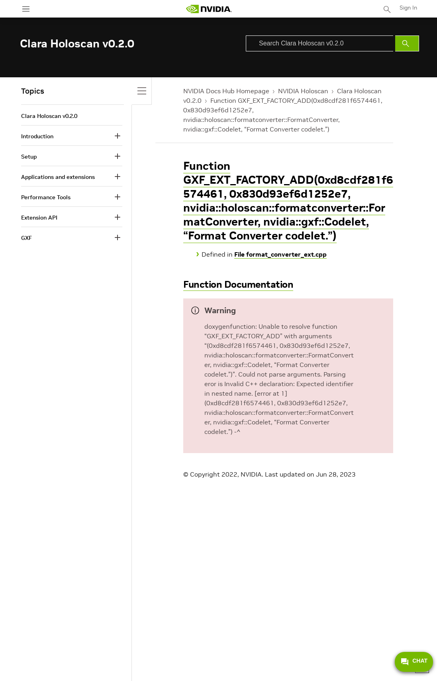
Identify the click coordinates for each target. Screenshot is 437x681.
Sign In (408, 7)
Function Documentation (238, 284)
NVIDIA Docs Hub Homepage (226, 91)
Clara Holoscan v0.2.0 (49, 116)
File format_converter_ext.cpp (280, 254)
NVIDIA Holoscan (303, 91)
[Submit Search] (407, 43)
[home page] (208, 9)
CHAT (413, 661)
